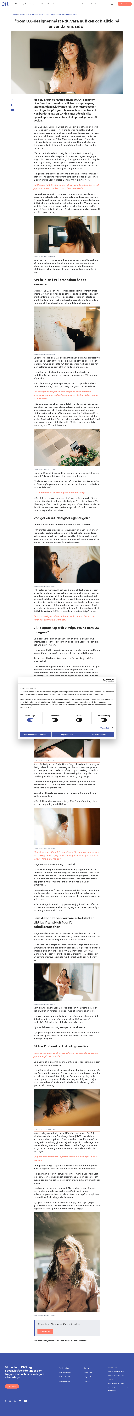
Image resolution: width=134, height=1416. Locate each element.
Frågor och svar (89, 1377)
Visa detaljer (105, 728)
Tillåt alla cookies (99, 734)
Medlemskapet (21, 4)
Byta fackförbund (65, 1372)
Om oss (85, 4)
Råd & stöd (45, 4)
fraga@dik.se (119, 1375)
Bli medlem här (45, 1331)
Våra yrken (34, 4)
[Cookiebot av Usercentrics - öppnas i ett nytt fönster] (104, 680)
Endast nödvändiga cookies (35, 734)
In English (87, 1381)
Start (15, 14)
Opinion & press (59, 4)
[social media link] (5, 1400)
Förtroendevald (74, 4)
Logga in (113, 4)
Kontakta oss (96, 4)
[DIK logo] (5, 4)
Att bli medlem (64, 1368)
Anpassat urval (67, 734)
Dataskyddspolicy (65, 1381)
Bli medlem (125, 4)
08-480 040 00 (119, 1371)
